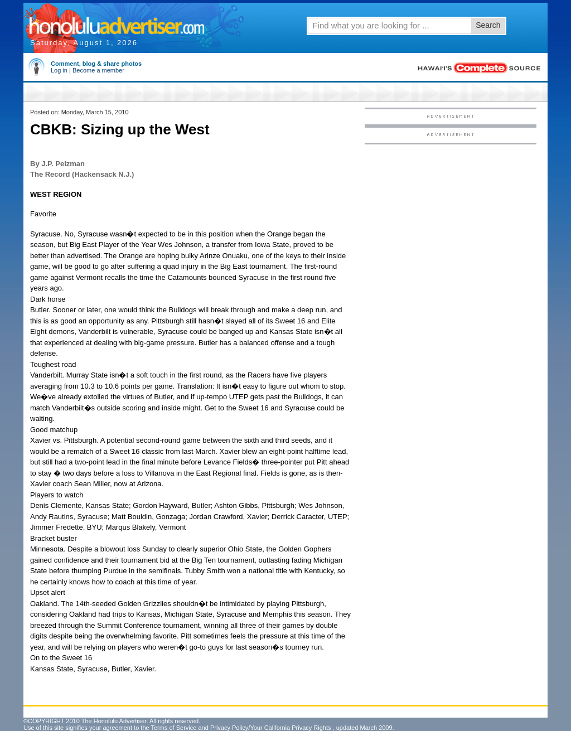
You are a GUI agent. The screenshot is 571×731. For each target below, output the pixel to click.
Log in (59, 70)
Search (488, 25)
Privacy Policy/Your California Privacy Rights (270, 727)
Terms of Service (173, 727)
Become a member (98, 70)
